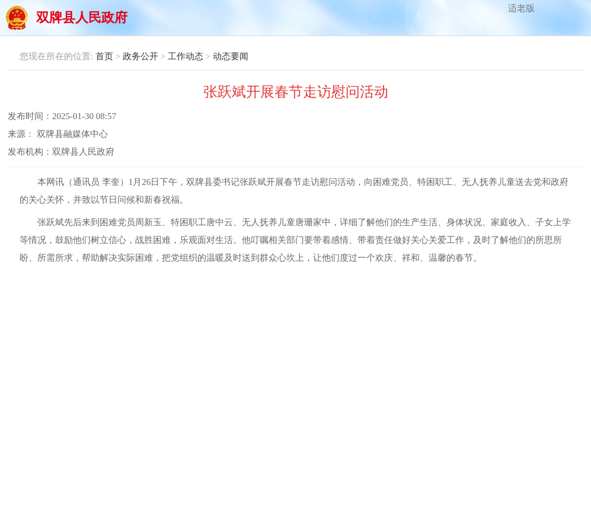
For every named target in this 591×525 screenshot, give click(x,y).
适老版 (521, 8)
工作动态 (185, 56)
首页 (104, 56)
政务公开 (140, 56)
